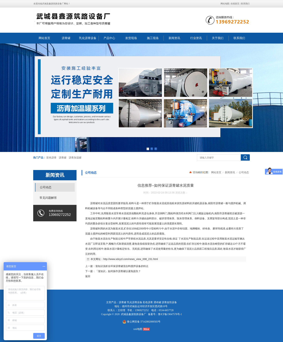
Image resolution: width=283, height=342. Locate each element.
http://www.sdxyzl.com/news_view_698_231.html (130, 259)
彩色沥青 (51, 157)
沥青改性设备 (169, 302)
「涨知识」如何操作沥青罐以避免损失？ (118, 271)
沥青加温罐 (75, 157)
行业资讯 (196, 38)
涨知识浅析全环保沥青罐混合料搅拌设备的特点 (121, 266)
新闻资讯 (174, 38)
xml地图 (137, 329)
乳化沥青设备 (87, 38)
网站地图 (225, 3)
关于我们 (217, 38)
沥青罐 (66, 38)
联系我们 (245, 3)
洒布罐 (157, 302)
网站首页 (44, 38)
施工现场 (152, 38)
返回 (87, 276)
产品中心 (109, 38)
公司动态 (243, 172)
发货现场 (131, 38)
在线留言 (235, 3)
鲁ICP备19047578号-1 (170, 314)
